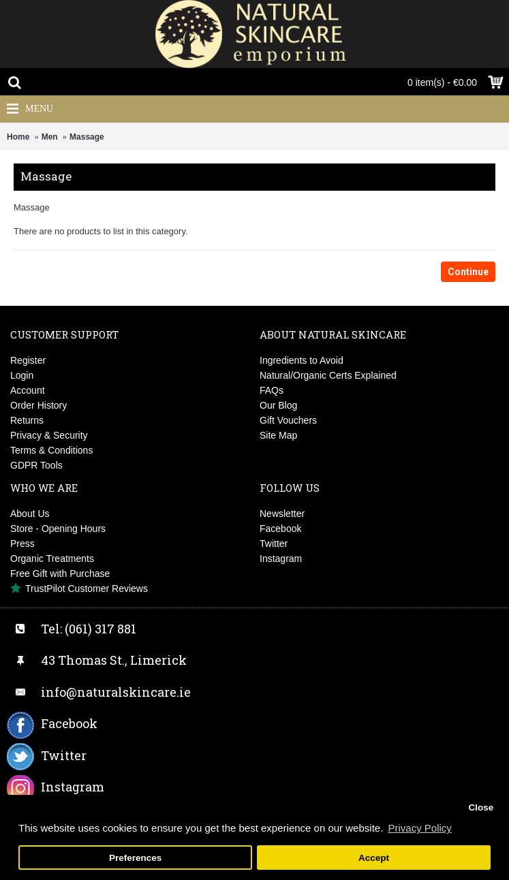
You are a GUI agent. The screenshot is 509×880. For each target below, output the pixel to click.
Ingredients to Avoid (301, 360)
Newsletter (282, 513)
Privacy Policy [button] (419, 828)
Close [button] (480, 807)
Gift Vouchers (288, 420)
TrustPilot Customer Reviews (79, 589)
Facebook (280, 528)
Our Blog (278, 405)
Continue (468, 271)
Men (50, 137)
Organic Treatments (52, 558)
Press (22, 543)
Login (21, 375)
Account (27, 390)
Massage (87, 137)
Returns (27, 420)
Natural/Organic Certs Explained (328, 375)
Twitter (274, 543)
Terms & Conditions (51, 450)
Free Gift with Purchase (60, 573)
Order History (38, 405)
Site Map (278, 435)
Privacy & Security (49, 435)
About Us (30, 513)
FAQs (271, 390)
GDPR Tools (36, 465)
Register (28, 360)
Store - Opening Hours (58, 528)
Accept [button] (373, 858)
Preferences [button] (135, 858)
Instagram (281, 558)
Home (18, 137)
